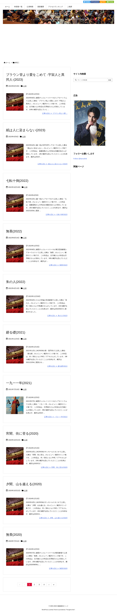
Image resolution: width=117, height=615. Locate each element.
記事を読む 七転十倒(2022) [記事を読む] (56, 214)
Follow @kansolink (80, 159)
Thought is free (70, 609)
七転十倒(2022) (17, 180)
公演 (24, 86)
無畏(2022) (14, 231)
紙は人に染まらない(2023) (25, 130)
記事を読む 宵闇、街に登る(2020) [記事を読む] (54, 467)
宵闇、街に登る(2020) (22, 433)
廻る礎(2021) (15, 332)
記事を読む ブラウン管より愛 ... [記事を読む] (54, 113)
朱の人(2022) (15, 282)
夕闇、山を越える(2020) (24, 484)
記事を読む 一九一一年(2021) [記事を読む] (55, 417)
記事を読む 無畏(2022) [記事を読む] (58, 265)
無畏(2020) (14, 534)
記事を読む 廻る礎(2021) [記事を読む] (57, 366)
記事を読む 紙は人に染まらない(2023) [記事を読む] (52, 164)
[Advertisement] (58, 41)
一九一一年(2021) (19, 383)
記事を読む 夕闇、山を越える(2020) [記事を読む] (53, 518)
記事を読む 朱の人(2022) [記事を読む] (57, 316)
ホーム (8, 62)
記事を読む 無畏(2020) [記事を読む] (58, 568)
